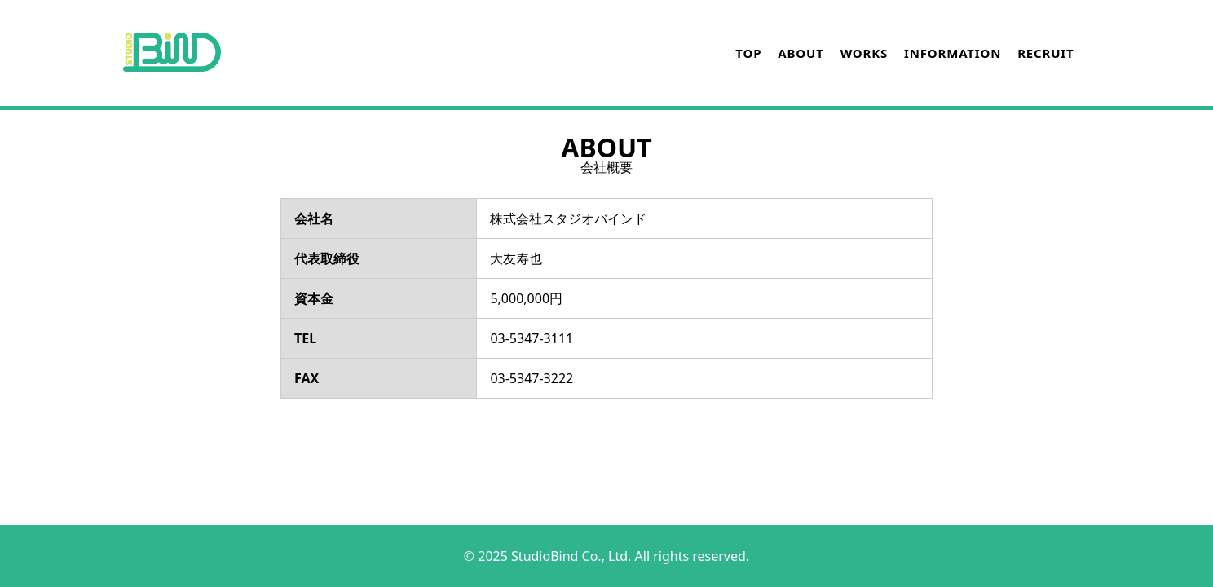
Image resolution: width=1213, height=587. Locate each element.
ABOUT (800, 53)
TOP (748, 53)
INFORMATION (952, 53)
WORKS (864, 53)
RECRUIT (1045, 53)
